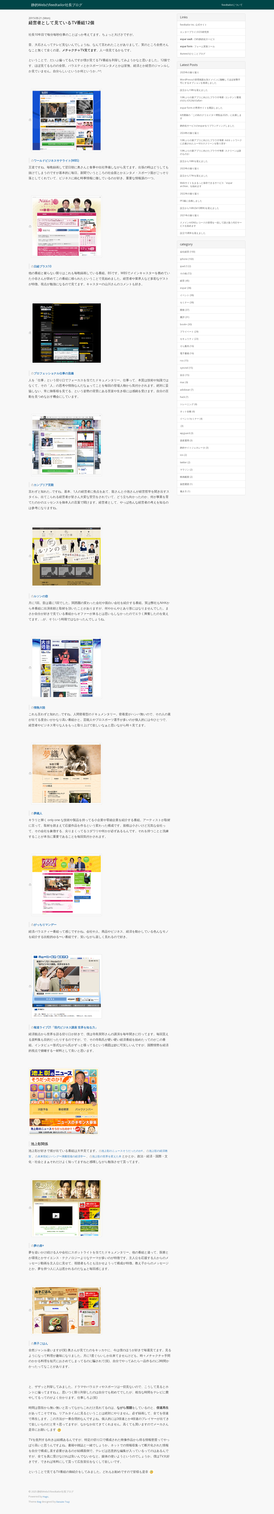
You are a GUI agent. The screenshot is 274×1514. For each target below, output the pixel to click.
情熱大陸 (40, 707)
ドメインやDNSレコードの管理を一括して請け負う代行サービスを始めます (210, 244)
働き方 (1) (186, 527)
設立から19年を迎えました (196, 94)
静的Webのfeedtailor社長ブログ (54, 4)
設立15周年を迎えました (195, 254)
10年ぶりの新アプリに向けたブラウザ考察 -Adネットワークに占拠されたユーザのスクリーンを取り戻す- (210, 154)
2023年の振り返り (191, 185)
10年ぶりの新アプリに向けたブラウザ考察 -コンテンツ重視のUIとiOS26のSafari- (210, 103)
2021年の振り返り (191, 235)
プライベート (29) (190, 358)
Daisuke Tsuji (64, 1501)
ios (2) (183, 489)
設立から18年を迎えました (196, 177)
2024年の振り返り (191, 143)
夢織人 (39, 813)
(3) (182, 458)
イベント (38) (188, 319)
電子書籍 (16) (188, 381)
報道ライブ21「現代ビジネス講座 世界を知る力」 (72, 1027)
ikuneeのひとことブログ (194, 55)
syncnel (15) (187, 396)
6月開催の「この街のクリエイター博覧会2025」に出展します (210, 122)
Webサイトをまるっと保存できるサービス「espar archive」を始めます (210, 202)
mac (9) (184, 412)
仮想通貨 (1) (187, 520)
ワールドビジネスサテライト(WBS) (60, 160)
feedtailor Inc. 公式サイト (195, 25)
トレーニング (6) (190, 435)
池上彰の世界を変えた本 (122, 1156)
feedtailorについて (232, 4)
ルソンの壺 (42, 596)
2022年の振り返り (191, 212)
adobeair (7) (187, 419)
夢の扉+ (40, 1245)
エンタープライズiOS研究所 (196, 32)
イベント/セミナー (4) (193, 450)
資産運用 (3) (187, 473)
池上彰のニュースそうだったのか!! (124, 1151)
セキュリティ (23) (190, 366)
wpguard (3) (187, 466)
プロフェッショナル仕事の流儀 (58, 373)
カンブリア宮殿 (46, 484)
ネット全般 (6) (188, 443)
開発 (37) (185, 335)
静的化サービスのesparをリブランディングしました (210, 133)
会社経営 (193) (189, 273)
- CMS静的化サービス (200, 40)
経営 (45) (185, 304)
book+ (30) (186, 350)
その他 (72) (186, 296)
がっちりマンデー (47, 924)
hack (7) (184, 427)
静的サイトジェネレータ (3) (196, 481)
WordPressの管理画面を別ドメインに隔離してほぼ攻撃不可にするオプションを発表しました (210, 84)
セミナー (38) (188, 327)
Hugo (46, 1496)
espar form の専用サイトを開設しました (204, 113)
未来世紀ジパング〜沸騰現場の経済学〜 (71, 1156)
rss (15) (184, 389)
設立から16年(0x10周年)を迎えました (202, 227)
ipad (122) (186, 289)
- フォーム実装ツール (200, 48)
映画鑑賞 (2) (187, 512)
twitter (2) (185, 497)
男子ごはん (42, 1343)
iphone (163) (187, 281)
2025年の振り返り (191, 74)
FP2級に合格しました (193, 220)
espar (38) (186, 312)
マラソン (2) (187, 504)
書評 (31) (185, 342)
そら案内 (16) (188, 373)
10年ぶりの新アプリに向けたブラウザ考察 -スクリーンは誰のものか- (210, 168)
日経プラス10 (44, 266)
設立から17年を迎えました (196, 193)
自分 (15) (185, 404)
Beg (39, 1501)
